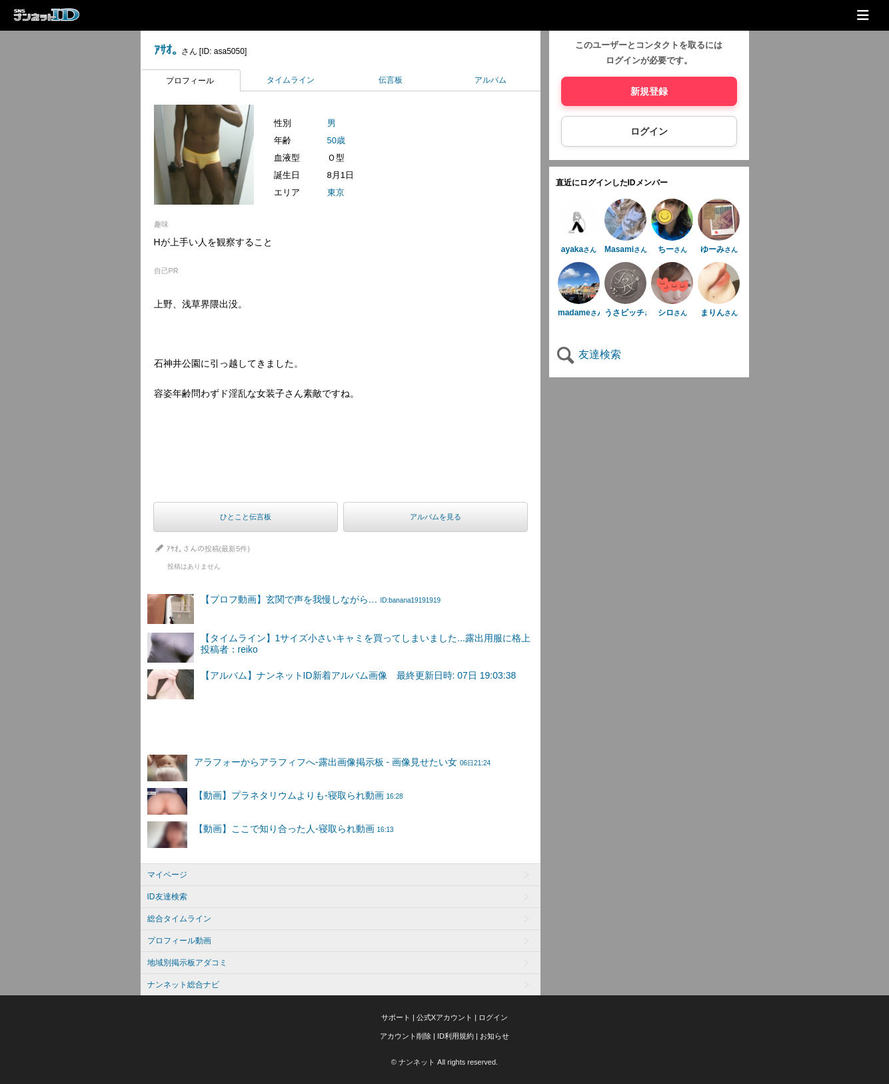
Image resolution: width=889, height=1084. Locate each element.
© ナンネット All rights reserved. (444, 1062)
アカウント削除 (405, 1036)
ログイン (649, 131)
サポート (396, 1017)
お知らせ (494, 1036)
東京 (336, 192)
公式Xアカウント (444, 1017)
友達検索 (588, 354)
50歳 (336, 140)
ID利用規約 (455, 1036)
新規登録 (649, 91)
